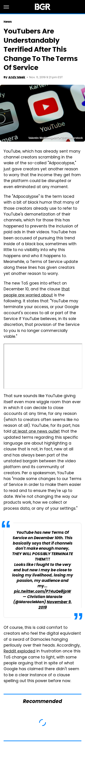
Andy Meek (16, 77)
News (8, 22)
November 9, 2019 (55, 605)
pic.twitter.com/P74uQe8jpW (42, 591)
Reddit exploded (19, 651)
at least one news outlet (36, 432)
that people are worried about (37, 292)
